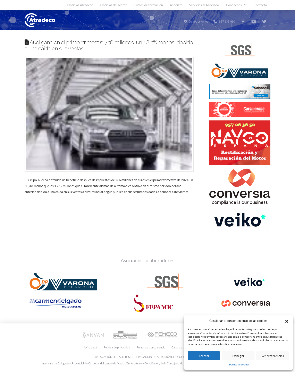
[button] (287, 321)
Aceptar (204, 356)
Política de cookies (239, 364)
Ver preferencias (272, 356)
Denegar (238, 356)
